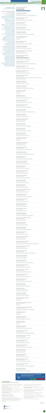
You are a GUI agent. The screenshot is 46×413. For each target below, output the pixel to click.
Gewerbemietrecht (8, 28)
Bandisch (7, 17)
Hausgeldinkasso (8, 31)
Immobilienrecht (9, 34)
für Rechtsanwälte (29, 3)
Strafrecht (8, 53)
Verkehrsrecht (13, 57)
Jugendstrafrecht (12, 35)
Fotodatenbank (22, 3)
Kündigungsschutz (12, 38)
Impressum (44, 4)
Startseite (2, 3)
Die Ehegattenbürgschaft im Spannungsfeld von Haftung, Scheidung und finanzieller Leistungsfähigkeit (11, 392)
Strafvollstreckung (12, 53)
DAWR (7, 4)
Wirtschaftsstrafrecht (6, 64)
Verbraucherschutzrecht (7, 57)
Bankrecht (10, 17)
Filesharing (13, 27)
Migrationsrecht (13, 42)
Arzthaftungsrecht (4, 16)
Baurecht (13, 17)
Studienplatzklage (5, 54)
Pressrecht (13, 46)
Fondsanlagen (3, 28)
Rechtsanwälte (10, 4)
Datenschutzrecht (12, 23)
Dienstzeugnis (7, 24)
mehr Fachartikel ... (42, 402)
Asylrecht (8, 16)
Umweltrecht (13, 54)
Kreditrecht (4, 38)
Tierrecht (9, 54)
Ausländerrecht (3, 17)
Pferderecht (9, 46)
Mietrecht (8, 42)
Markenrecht (13, 39)
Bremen (14, 4)
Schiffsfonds (3, 50)
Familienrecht (9, 27)
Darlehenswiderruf (7, 23)
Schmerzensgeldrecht (8, 50)
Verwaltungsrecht (7, 61)
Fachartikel (17, 3)
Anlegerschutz (9, 13)
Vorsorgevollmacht (12, 61)
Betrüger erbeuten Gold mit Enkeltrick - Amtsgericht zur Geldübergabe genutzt (34, 389)
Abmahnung (4, 13)
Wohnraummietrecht (12, 64)
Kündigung (8, 38)
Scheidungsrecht (13, 49)
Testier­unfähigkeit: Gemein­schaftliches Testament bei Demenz (32, 398)
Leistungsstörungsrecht (5, 39)
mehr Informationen (41, 379)
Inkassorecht (13, 34)
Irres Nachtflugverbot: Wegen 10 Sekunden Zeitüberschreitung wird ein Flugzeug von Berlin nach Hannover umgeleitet (34, 397)
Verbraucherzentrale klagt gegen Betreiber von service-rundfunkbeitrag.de (33, 395)
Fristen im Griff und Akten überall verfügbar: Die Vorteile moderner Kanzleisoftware (10, 401)
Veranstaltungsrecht (12, 56)
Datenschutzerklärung (39, 4)
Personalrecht (13, 45)
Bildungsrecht (13, 20)
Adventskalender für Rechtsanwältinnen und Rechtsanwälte (9, 397)
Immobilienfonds (4, 34)
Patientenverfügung (8, 45)
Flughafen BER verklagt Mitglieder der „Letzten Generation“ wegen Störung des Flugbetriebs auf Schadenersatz (34, 387)
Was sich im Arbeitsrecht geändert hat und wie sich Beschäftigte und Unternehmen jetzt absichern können (10, 388)
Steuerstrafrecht (4, 53)
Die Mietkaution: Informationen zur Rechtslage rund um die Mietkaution (33, 392)
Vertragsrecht (13, 60)
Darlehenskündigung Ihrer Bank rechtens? (7, 393)
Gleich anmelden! (33, 379)
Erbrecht (6, 27)
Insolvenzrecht (8, 35)
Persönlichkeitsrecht (5, 46)
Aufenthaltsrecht (12, 16)
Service (34, 3)
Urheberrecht (7, 56)
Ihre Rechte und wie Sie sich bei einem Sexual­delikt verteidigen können (33, 384)
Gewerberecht (13, 28)
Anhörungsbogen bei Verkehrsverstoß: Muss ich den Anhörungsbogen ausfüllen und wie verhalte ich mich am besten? (12, 390)
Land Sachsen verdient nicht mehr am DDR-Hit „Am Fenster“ (31, 385)
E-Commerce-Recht (12, 24)
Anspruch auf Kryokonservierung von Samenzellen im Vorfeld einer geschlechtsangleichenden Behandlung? (32, 391)
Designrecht (3, 24)
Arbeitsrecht (13, 13)
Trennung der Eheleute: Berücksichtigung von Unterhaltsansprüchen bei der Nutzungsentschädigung (11, 386)
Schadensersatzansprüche (6, 49)
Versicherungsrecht (8, 60)
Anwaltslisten (12, 3)
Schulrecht (13, 50)
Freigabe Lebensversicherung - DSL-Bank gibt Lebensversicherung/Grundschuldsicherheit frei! (8, 395)
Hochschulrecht (13, 31)
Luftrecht (9, 39)
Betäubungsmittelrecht (7, 20)
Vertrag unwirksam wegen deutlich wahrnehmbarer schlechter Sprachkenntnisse (12, 384)
